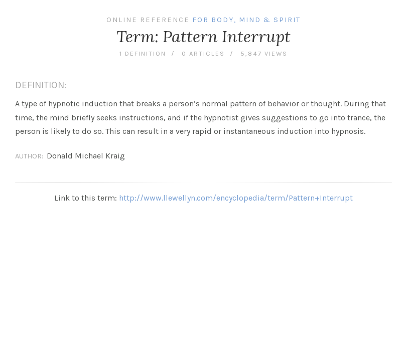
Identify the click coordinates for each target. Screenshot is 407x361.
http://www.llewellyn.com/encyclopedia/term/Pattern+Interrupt (236, 198)
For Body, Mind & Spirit (246, 20)
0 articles (203, 53)
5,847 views (264, 53)
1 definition (142, 53)
